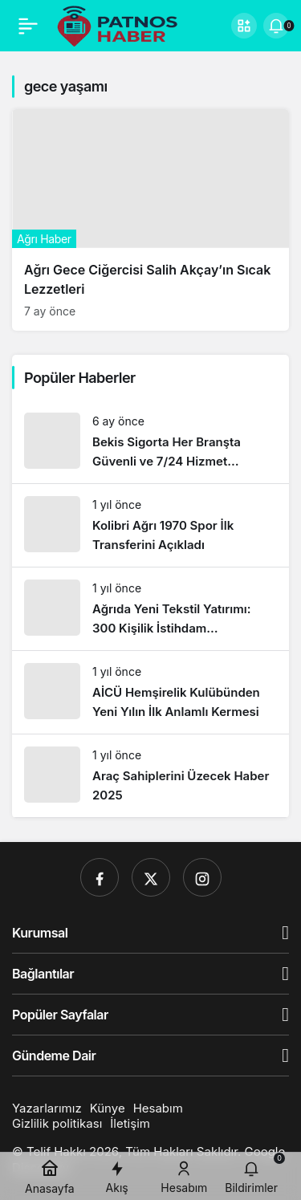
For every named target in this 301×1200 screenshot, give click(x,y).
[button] (244, 26)
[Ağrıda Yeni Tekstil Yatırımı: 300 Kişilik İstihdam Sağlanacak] (150, 608)
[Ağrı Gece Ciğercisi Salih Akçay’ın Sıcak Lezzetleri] (150, 220)
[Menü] (28, 26)
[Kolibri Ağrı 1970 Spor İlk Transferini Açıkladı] (150, 525)
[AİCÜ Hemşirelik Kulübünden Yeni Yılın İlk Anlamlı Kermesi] (150, 692)
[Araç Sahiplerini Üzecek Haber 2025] (150, 775)
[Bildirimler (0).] (276, 26)
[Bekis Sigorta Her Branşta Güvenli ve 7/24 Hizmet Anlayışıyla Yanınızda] (150, 442)
